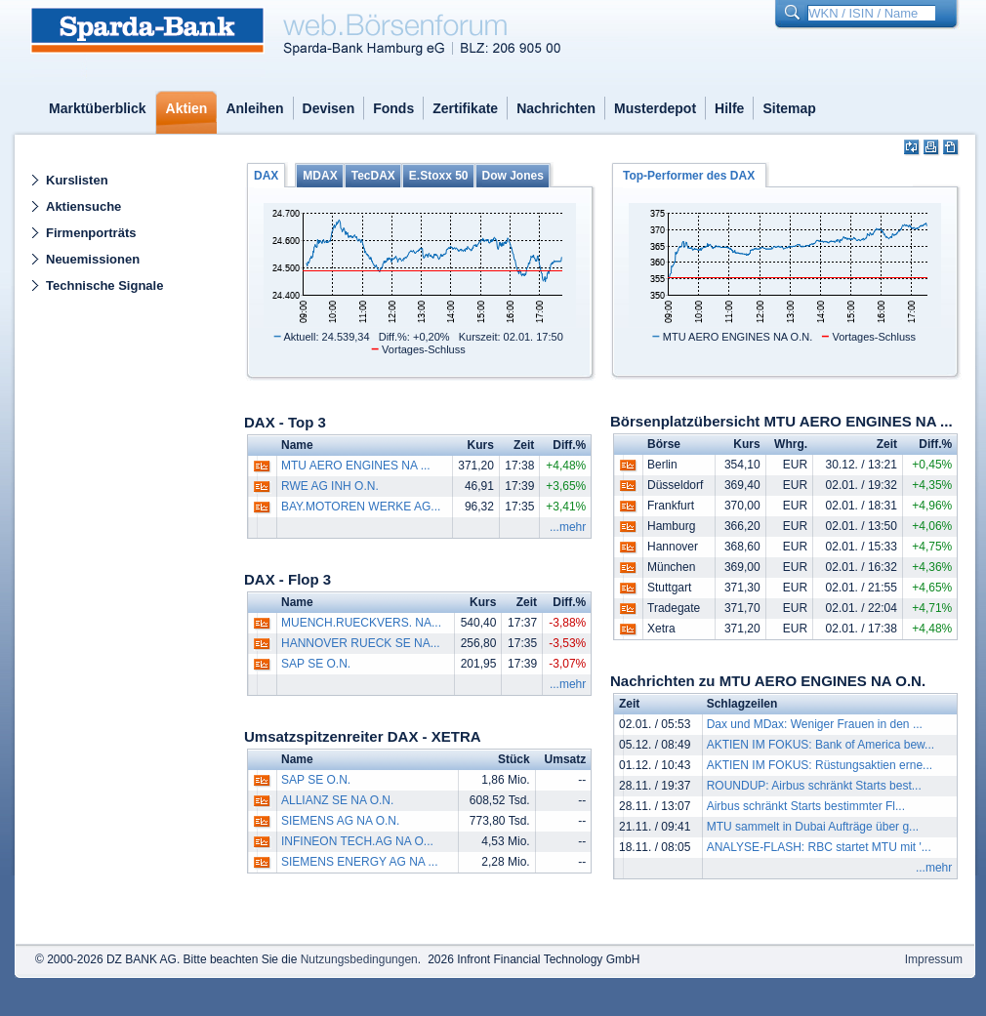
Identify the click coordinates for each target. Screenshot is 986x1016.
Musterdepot (655, 108)
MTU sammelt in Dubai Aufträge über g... (813, 826)
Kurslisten (77, 180)
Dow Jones (513, 176)
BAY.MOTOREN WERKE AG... (360, 506)
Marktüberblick (97, 108)
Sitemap (788, 108)
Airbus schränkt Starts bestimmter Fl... (806, 806)
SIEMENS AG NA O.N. (340, 821)
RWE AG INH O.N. (330, 486)
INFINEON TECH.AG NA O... (357, 841)
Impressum (934, 959)
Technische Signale (104, 285)
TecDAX (373, 176)
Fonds (393, 108)
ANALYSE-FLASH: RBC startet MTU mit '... (819, 847)
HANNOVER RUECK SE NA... (360, 643)
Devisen (329, 108)
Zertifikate (465, 108)
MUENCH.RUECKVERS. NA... (361, 623)
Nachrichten (556, 108)
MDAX (320, 176)
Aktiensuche (83, 206)
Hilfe (729, 108)
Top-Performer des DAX (689, 176)
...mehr (568, 527)
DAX (266, 176)
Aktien (187, 108)
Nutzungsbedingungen (359, 959)
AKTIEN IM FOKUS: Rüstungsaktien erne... (819, 765)
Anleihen (254, 108)
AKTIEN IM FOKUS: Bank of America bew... (820, 745)
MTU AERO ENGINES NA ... (356, 465)
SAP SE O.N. (315, 664)
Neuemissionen (93, 259)
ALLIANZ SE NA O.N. (337, 800)
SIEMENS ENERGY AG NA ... (359, 862)
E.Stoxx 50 (439, 176)
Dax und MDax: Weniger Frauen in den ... (815, 724)
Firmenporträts (91, 232)
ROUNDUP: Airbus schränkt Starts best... (814, 785)
